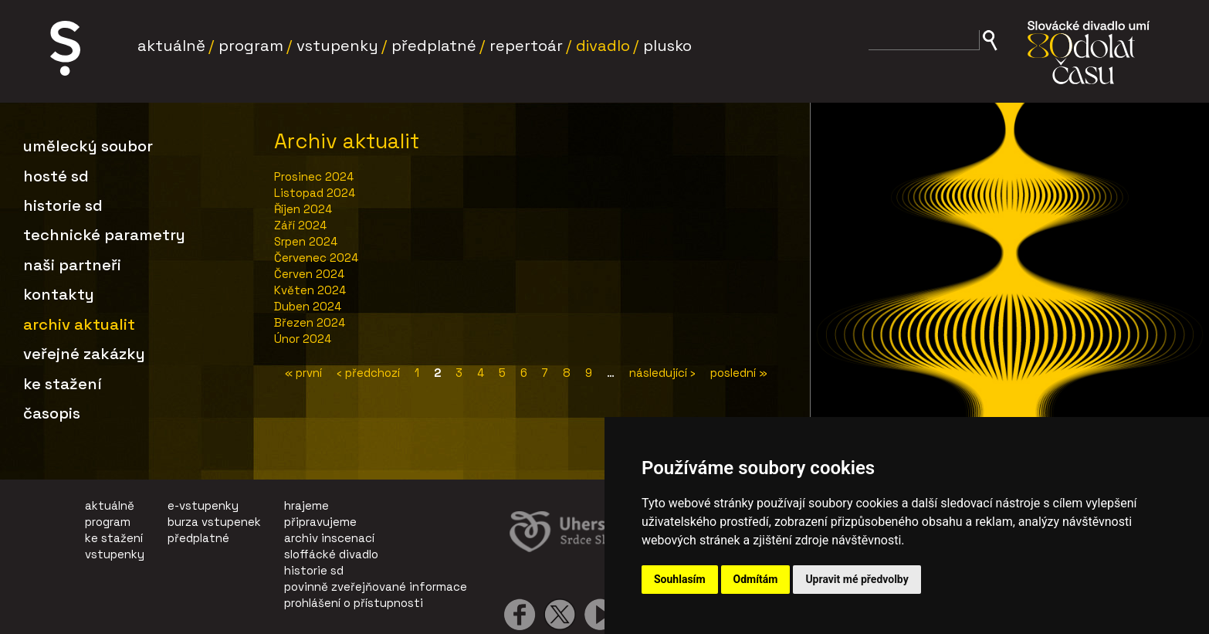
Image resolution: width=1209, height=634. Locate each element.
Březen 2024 (309, 322)
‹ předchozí (368, 372)
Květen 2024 (310, 290)
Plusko (667, 46)
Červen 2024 (309, 273)
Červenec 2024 (316, 257)
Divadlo (603, 46)
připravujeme (320, 521)
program (107, 521)
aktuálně (109, 505)
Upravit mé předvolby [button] (856, 579)
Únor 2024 (302, 338)
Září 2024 (300, 225)
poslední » (738, 372)
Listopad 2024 (314, 192)
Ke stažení (62, 384)
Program (250, 46)
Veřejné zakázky (84, 354)
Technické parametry (104, 235)
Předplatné (433, 46)
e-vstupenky (203, 505)
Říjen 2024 (303, 209)
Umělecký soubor (88, 146)
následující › (662, 372)
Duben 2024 (307, 306)
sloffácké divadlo (331, 554)
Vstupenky (337, 46)
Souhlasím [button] (680, 579)
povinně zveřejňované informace (375, 586)
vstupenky (114, 554)
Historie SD (63, 205)
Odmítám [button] (755, 579)
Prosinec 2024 (314, 176)
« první (303, 372)
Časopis (51, 413)
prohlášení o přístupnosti (353, 602)
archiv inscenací (329, 538)
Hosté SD (56, 176)
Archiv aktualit (79, 324)
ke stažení (114, 538)
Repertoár (526, 46)
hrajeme (306, 505)
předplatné (198, 538)
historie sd (314, 570)
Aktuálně (171, 46)
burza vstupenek (214, 521)
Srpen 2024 (305, 241)
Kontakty (58, 294)
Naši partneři (72, 265)
